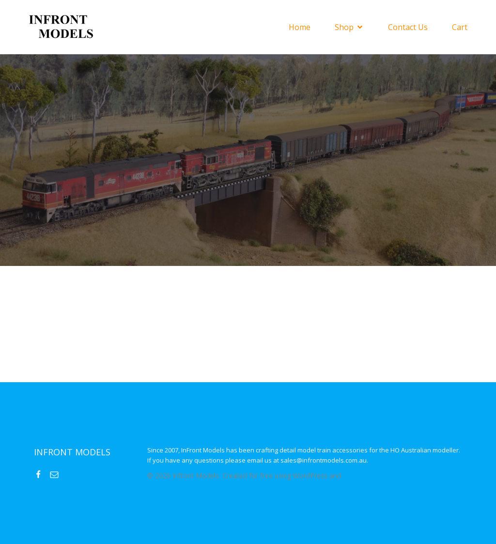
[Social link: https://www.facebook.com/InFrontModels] (42, 474)
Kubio (352, 475)
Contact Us (408, 27)
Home (299, 27)
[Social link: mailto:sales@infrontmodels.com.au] (58, 474)
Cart (459, 27)
